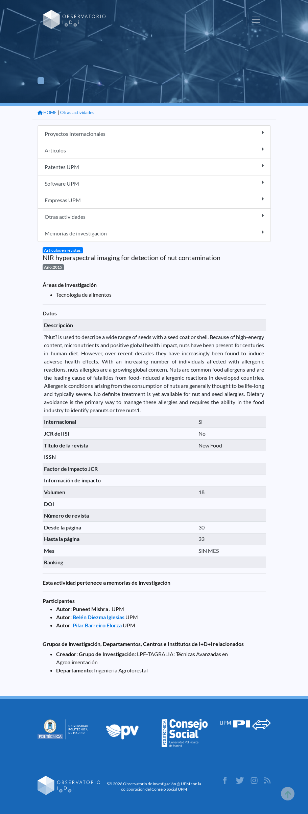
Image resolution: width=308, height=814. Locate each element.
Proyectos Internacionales (154, 133)
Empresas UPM (154, 199)
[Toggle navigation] (255, 19)
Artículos (154, 149)
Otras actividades (77, 112)
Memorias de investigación (154, 232)
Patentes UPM (154, 166)
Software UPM (154, 183)
